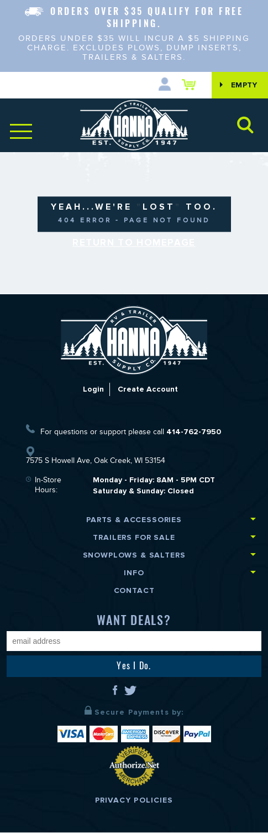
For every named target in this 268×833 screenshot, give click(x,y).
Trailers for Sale (134, 538)
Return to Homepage (134, 243)
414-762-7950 (193, 432)
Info (134, 573)
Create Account (148, 389)
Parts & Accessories (134, 520)
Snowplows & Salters (134, 555)
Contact (134, 591)
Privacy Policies (134, 800)
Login (93, 389)
